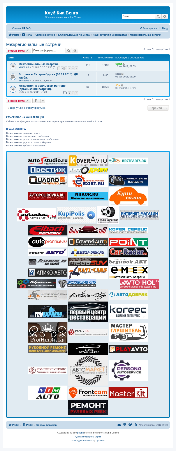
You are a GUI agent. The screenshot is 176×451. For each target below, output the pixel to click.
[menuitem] (26, 28)
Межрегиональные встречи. (39, 64)
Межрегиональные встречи (33, 44)
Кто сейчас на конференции (25, 117)
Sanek (118, 63)
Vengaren (24, 67)
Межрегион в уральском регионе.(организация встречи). (42, 87)
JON (117, 85)
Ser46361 (24, 80)
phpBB (80, 433)
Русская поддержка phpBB (87, 436)
